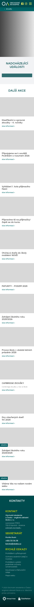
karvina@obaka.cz (13, 544)
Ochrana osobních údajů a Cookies (16, 558)
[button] (30, 3)
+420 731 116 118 (11, 541)
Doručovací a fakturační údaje (15, 571)
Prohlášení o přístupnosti (15, 553)
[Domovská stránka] (11, 3)
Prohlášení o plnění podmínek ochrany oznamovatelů (13, 564)
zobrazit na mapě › (13, 528)
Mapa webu (10, 576)
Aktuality (9, 9)
